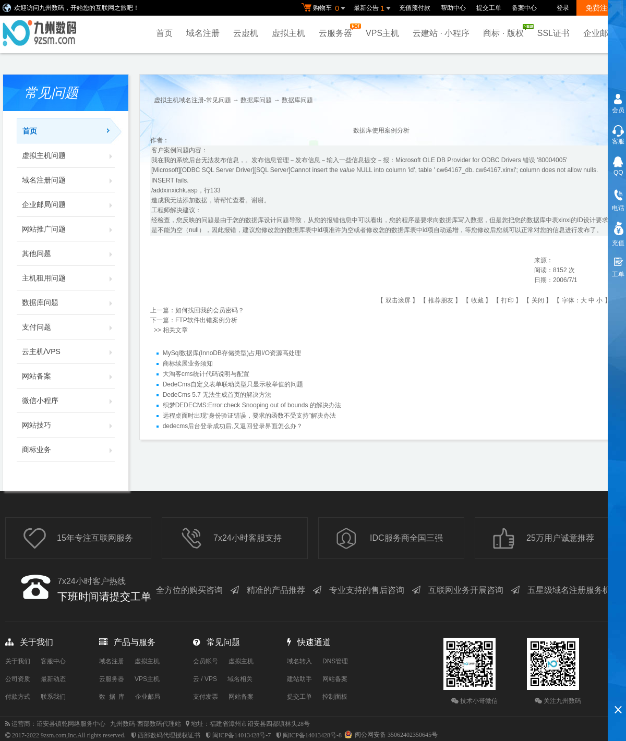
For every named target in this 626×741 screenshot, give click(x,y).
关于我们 (17, 661)
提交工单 (488, 7)
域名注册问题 (68, 180)
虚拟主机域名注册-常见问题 (192, 100)
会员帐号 (205, 661)
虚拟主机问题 (68, 155)
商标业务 (68, 449)
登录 (563, 7)
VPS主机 (382, 33)
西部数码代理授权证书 (169, 735)
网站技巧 (68, 425)
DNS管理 (335, 661)
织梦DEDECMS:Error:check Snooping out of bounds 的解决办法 (252, 405)
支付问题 (68, 327)
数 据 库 (112, 696)
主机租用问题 (68, 278)
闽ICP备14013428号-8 (312, 735)
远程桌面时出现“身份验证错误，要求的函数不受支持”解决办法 (249, 415)
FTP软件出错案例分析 (206, 320)
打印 (507, 300)
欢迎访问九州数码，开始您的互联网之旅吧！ (76, 7)
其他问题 (68, 253)
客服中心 (53, 661)
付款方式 (17, 696)
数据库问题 (68, 302)
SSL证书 (553, 33)
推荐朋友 (440, 300)
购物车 (325, 8)
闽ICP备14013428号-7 (241, 735)
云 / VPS (205, 679)
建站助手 (299, 679)
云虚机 (245, 33)
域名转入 (299, 661)
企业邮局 (600, 33)
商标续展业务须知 (188, 363)
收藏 (477, 300)
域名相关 (239, 679)
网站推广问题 (68, 229)
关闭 (538, 300)
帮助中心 (453, 7)
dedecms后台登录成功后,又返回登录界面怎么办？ (233, 426)
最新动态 (53, 679)
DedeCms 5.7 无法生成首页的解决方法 (217, 394)
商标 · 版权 (505, 31)
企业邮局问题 (68, 204)
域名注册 (203, 33)
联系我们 (53, 696)
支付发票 (205, 696)
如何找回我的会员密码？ (209, 310)
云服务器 (338, 30)
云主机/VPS (68, 351)
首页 (164, 33)
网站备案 (68, 376)
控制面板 (334, 696)
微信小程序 (68, 400)
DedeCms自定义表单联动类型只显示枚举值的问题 (233, 384)
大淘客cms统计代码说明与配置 (206, 374)
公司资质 (17, 679)
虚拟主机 (288, 33)
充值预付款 (414, 7)
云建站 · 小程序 (441, 33)
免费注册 (600, 8)
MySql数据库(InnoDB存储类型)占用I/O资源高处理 (232, 353)
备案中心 (524, 7)
